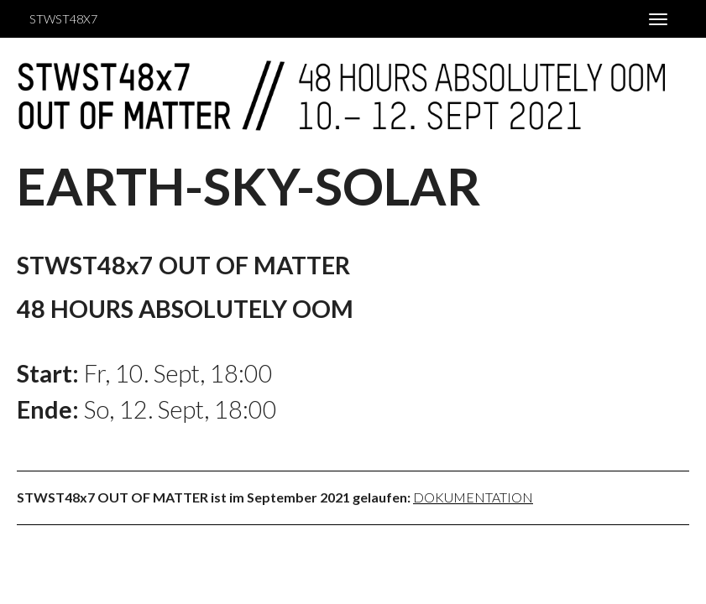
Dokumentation (473, 497)
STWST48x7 (63, 19)
